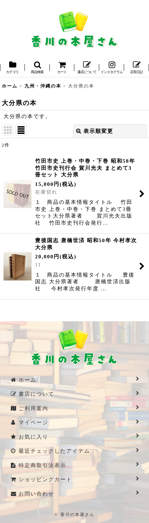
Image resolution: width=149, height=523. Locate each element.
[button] (37, 68)
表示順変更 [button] (94, 131)
